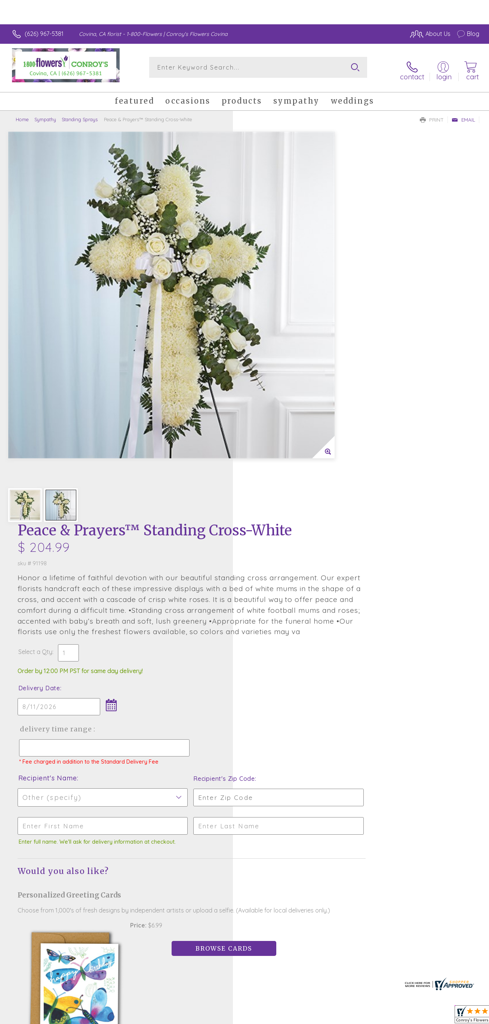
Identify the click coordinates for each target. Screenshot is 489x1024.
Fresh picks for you (244, 792)
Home (22, 114)
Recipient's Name (274, 434)
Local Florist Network (411, 1016)
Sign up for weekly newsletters (244, 833)
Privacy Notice (358, 1016)
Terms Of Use (314, 1016)
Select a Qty (262, 301)
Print (432, 114)
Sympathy (45, 114)
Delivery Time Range (282, 379)
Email (463, 114)
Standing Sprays (80, 114)
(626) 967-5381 (44, 33)
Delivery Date (266, 338)
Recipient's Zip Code (393, 435)
